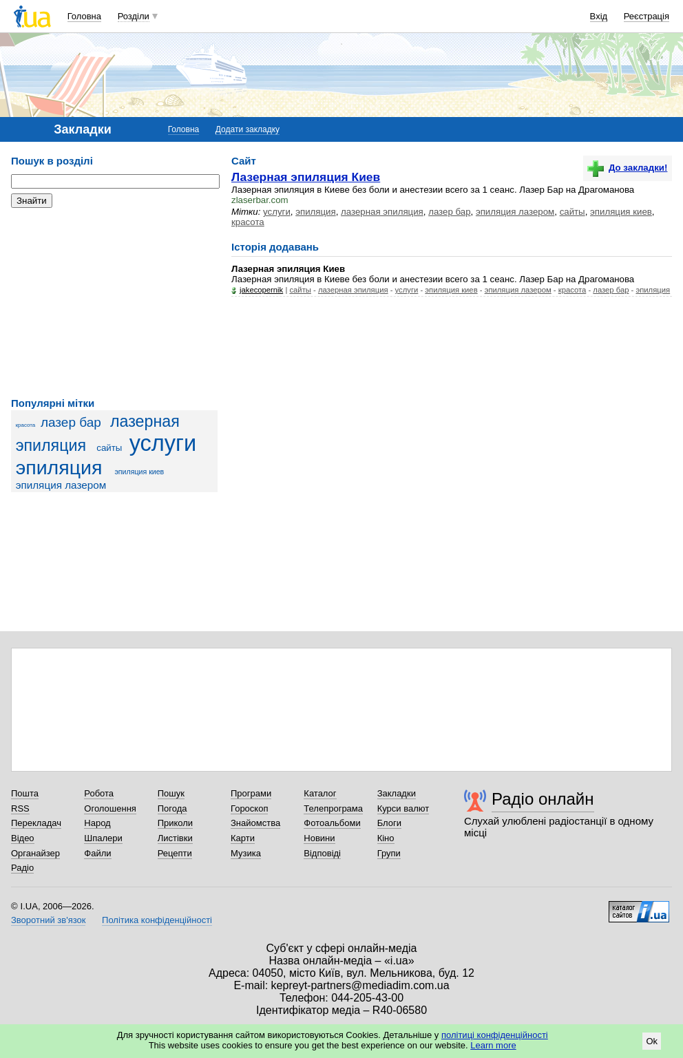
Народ (97, 823)
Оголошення (110, 808)
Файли (97, 853)
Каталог (320, 793)
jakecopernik (261, 290)
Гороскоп (249, 808)
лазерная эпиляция (382, 212)
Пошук (171, 793)
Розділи (133, 16)
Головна (84, 16)
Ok (652, 1041)
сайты (109, 448)
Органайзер (35, 853)
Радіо (22, 868)
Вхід (599, 16)
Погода (172, 808)
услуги (162, 443)
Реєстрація (646, 16)
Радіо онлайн (543, 799)
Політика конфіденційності (157, 920)
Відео (22, 838)
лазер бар (71, 422)
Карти (243, 838)
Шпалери (103, 838)
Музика (246, 853)
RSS (20, 808)
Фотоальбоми (332, 823)
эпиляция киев (139, 471)
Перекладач (36, 823)
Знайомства (255, 823)
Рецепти (175, 853)
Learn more (493, 1045)
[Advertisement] (114, 303)
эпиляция (59, 467)
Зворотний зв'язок (48, 920)
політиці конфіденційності (494, 1035)
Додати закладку (248, 129)
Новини (319, 838)
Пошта (25, 793)
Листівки (175, 838)
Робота (99, 793)
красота (26, 425)
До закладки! (627, 167)
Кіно (386, 838)
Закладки (396, 793)
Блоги (389, 823)
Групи (389, 853)
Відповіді (322, 853)
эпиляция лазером (61, 485)
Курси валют (403, 808)
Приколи (175, 823)
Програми (251, 793)
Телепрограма (333, 808)
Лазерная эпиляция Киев (305, 177)
